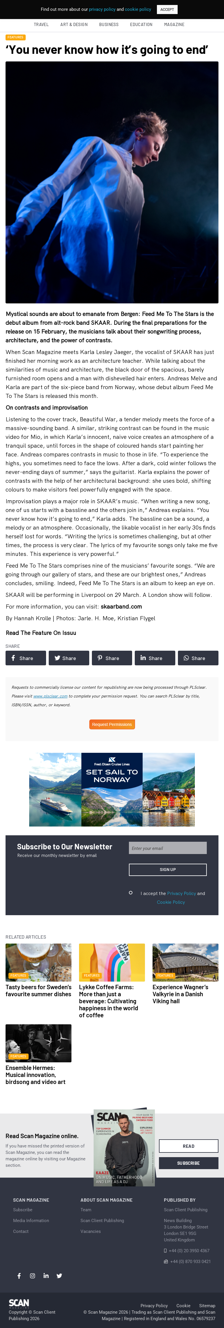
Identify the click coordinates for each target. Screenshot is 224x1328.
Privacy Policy (181, 893)
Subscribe (188, 1163)
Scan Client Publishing (102, 1220)
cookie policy (138, 9)
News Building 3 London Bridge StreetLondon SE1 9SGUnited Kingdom (186, 1230)
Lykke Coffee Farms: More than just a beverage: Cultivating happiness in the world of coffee (108, 1000)
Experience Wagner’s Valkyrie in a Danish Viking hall (180, 993)
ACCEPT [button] (167, 9)
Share (22, 658)
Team (85, 1209)
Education (141, 24)
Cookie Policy (171, 902)
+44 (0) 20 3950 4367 (189, 1250)
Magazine (174, 24)
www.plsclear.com (50, 696)
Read (188, 1146)
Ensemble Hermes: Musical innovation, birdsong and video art (36, 1074)
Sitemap (207, 1305)
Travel (41, 24)
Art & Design (74, 24)
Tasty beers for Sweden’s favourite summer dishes (38, 990)
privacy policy (102, 9)
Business (108, 24)
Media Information (31, 1220)
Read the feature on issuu (41, 632)
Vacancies (90, 1231)
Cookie (183, 1305)
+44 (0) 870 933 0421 (190, 1261)
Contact (21, 1231)
